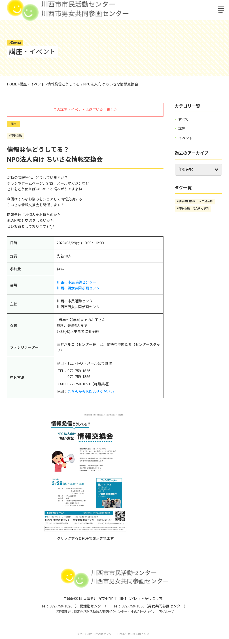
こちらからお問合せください (91, 392)
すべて (183, 119)
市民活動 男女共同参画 (194, 208)
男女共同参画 (187, 201)
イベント (185, 138)
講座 (13, 123)
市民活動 (16, 135)
